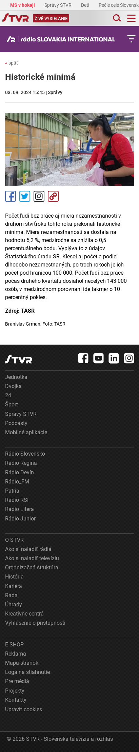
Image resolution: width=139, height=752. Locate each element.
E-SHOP (14, 644)
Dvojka (13, 386)
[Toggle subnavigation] (131, 39)
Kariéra (13, 586)
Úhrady (13, 604)
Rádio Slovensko (25, 454)
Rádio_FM (17, 481)
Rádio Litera (19, 509)
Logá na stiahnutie (27, 672)
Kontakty (15, 700)
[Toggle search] (116, 18)
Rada (11, 595)
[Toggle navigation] (131, 18)
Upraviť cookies (23, 709)
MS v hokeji (23, 5)
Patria (12, 491)
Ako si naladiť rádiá (28, 549)
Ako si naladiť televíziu (32, 558)
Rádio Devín (19, 472)
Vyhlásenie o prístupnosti (35, 623)
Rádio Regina (21, 463)
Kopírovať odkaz (53, 196)
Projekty (14, 690)
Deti (85, 5)
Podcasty (16, 423)
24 (8, 395)
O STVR (14, 540)
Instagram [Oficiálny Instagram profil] (39, 196)
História (14, 576)
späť (11, 63)
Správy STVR (58, 5)
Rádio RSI (16, 500)
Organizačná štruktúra (31, 567)
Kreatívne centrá (24, 613)
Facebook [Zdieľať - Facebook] (10, 196)
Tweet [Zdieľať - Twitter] (24, 196)
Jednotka (16, 377)
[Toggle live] (51, 18)
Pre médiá (17, 681)
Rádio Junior (20, 518)
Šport (11, 404)
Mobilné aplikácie (26, 432)
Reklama (15, 653)
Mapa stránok (21, 663)
